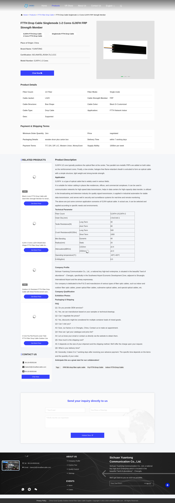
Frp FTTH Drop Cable (95, 367)
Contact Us (96, 6)
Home (44, 6)
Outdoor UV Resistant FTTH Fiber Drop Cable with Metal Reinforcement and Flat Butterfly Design (36, 291)
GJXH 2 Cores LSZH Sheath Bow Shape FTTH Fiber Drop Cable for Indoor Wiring (34, 245)
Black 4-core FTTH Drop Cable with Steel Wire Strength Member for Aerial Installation (35, 198)
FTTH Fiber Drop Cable (46, 15)
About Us (82, 6)
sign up (147, 483)
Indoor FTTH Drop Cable (114, 367)
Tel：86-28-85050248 (30, 463)
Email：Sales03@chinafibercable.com (36, 467)
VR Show (69, 6)
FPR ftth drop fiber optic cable (74, 367)
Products (56, 6)
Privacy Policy (41, 501)
